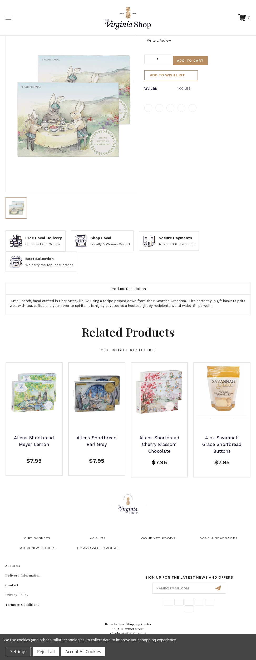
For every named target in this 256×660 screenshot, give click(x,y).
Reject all (46, 651)
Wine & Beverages (219, 538)
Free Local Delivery (43, 238)
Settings (18, 651)
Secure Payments (175, 238)
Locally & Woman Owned (110, 244)
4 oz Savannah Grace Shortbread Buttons (222, 444)
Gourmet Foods (158, 538)
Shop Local (100, 238)
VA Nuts (98, 538)
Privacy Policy (16, 595)
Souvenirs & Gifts (37, 548)
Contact (11, 585)
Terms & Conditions (22, 604)
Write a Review (159, 40)
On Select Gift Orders (42, 244)
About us (12, 565)
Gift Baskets (37, 538)
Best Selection (39, 259)
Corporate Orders (98, 548)
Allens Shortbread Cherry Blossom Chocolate (159, 444)
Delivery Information (23, 575)
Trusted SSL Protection (177, 244)
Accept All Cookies (83, 651)
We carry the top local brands (49, 265)
